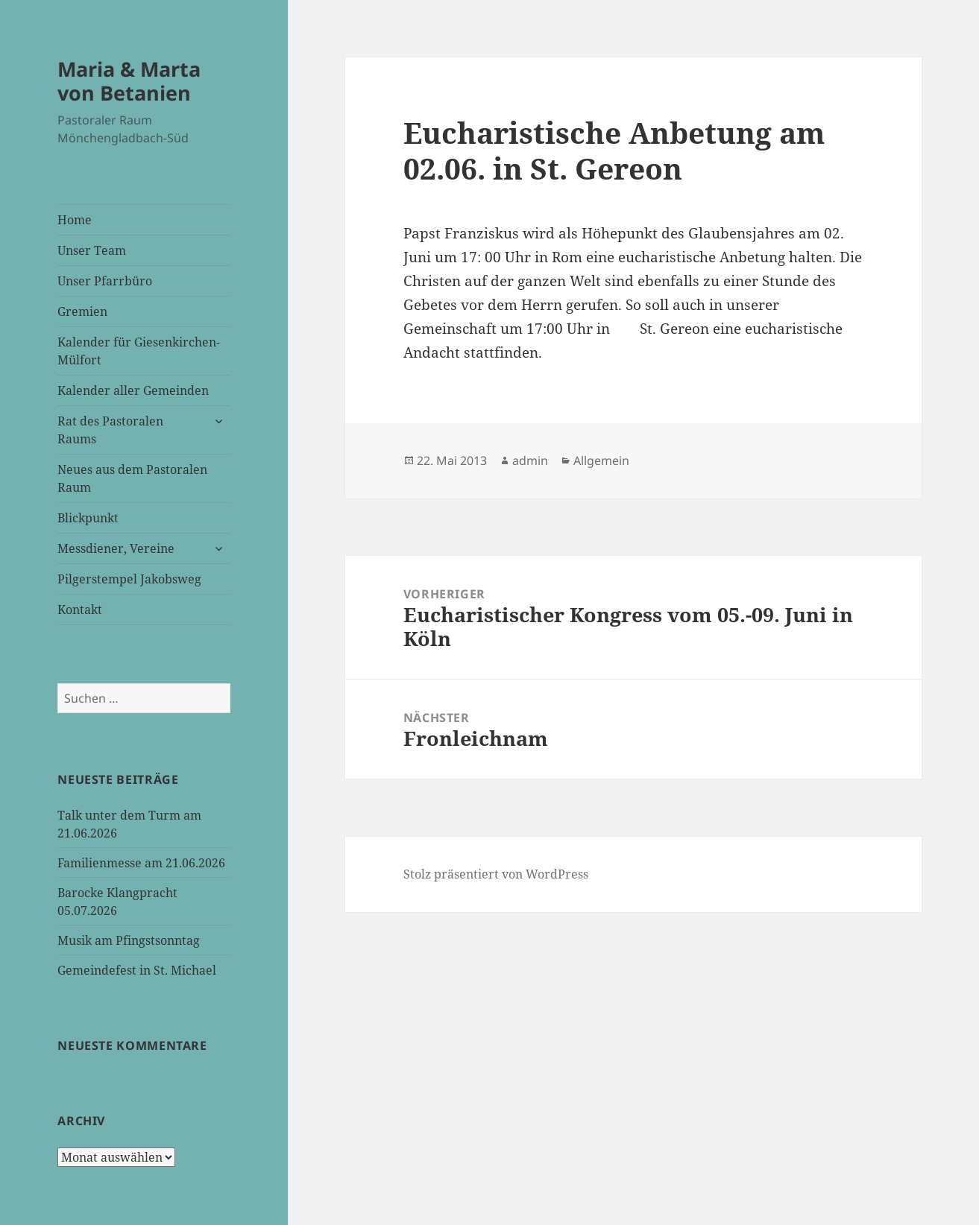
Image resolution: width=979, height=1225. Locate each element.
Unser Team (91, 250)
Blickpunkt (88, 518)
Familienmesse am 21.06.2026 (141, 863)
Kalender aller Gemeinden (133, 390)
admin (530, 460)
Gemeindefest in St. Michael (136, 970)
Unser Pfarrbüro (104, 281)
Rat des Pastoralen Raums (110, 430)
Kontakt (79, 609)
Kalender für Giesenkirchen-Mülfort (138, 351)
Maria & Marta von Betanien (129, 81)
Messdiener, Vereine (115, 548)
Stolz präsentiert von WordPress (495, 874)
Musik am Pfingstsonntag (128, 940)
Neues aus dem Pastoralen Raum (132, 478)
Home (74, 220)
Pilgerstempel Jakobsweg (129, 579)
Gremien (82, 311)
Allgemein (601, 460)
